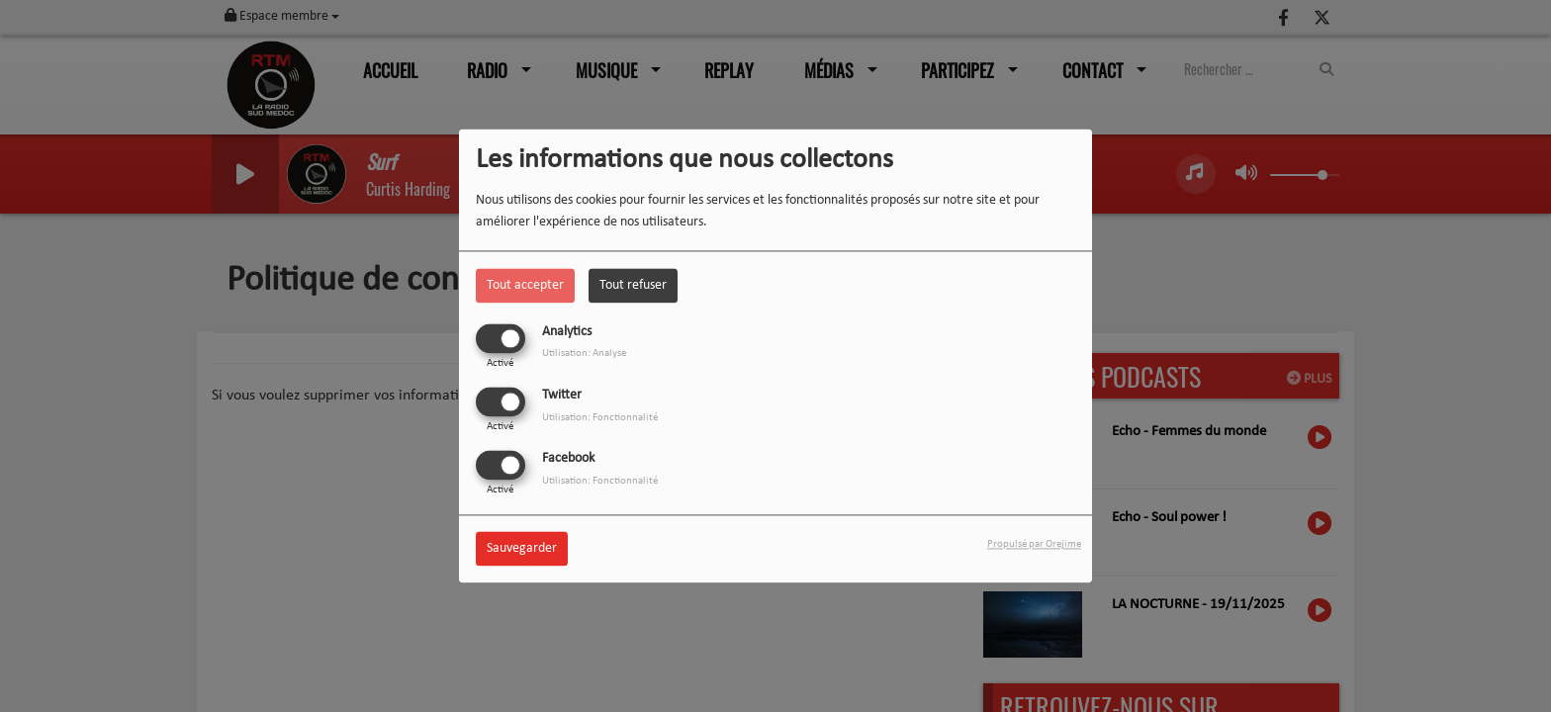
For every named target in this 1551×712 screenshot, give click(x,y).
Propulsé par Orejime (1034, 545)
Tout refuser (633, 285)
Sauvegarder (522, 549)
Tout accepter (525, 285)
